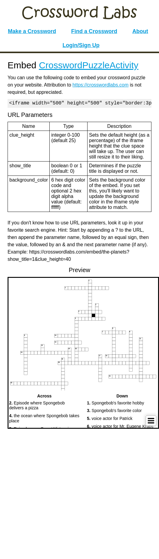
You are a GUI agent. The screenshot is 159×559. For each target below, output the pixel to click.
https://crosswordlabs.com (100, 84)
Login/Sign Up (81, 45)
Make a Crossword (32, 31)
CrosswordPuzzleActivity (88, 65)
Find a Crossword (94, 31)
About (140, 31)
